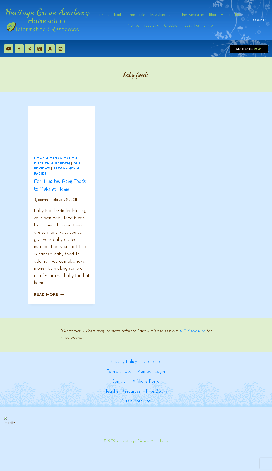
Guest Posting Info (198, 26)
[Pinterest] (60, 48)
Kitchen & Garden (52, 163)
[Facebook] (19, 48)
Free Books (136, 15)
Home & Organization (55, 158)
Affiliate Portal (232, 15)
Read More (49, 295)
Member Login (151, 371)
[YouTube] (8, 48)
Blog (212, 15)
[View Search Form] (259, 20)
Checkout (171, 26)
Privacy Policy (124, 361)
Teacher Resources (189, 15)
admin (43, 200)
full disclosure (192, 331)
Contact (119, 381)
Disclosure (151, 361)
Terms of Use (119, 371)
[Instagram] (39, 48)
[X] (29, 48)
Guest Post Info (136, 401)
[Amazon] (50, 48)
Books (118, 15)
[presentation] (61, 128)
